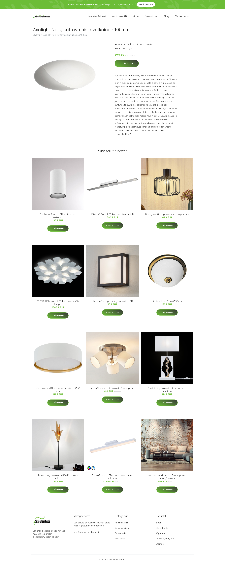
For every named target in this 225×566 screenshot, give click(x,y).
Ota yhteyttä (162, 529)
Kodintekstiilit (119, 17)
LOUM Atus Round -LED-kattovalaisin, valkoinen (58, 217)
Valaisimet (152, 17)
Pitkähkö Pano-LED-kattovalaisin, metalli (112, 215)
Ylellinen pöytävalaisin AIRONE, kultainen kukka (58, 478)
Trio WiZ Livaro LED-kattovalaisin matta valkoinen (112, 478)
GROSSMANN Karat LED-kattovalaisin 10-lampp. (57, 304)
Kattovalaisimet (147, 45)
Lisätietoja (127, 65)
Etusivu (36, 36)
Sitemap (160, 545)
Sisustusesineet (122, 529)
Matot (136, 17)
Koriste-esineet (97, 17)
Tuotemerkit (182, 17)
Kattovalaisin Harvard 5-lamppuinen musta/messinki (167, 478)
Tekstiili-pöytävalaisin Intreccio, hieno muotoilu (167, 391)
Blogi (166, 17)
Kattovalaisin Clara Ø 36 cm (167, 302)
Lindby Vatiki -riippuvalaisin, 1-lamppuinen (167, 215)
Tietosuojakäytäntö (165, 540)
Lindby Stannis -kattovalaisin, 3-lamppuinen (112, 389)
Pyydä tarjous (146, 4)
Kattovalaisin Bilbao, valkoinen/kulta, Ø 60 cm (58, 391)
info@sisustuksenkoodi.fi (86, 533)
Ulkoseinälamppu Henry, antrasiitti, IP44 (112, 302)
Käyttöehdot (162, 534)
